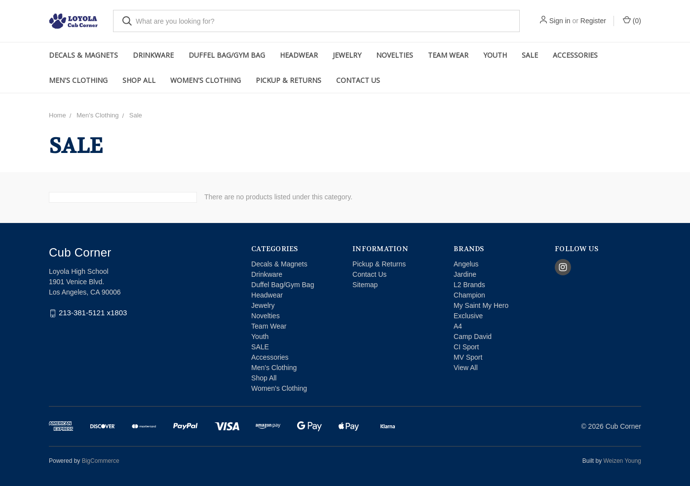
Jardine (465, 274)
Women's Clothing (205, 80)
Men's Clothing (78, 80)
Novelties (394, 55)
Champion (469, 295)
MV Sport (468, 357)
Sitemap (365, 285)
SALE (530, 55)
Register (593, 21)
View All (466, 368)
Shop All (138, 80)
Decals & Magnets (83, 55)
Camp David (473, 336)
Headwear (299, 55)
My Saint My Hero (481, 305)
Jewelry (347, 55)
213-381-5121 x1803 (93, 313)
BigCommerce (100, 460)
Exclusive (468, 316)
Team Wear (448, 55)
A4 (458, 326)
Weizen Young (622, 460)
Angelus (466, 264)
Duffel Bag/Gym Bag (227, 55)
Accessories (575, 55)
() (632, 20)
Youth (495, 55)
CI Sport (466, 347)
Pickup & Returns (288, 80)
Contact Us (358, 80)
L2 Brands (469, 285)
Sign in (560, 21)
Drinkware (153, 55)
